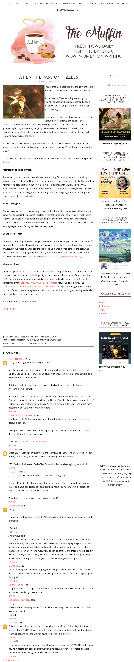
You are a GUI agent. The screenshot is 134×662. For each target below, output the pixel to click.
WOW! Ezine (22, 3)
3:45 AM (12, 596)
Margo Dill (14, 565)
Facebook (104, 302)
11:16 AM (13, 562)
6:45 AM (12, 468)
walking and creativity (38, 340)
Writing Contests (72, 3)
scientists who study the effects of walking (61, 256)
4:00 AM (12, 411)
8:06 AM (12, 618)
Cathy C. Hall (10, 309)
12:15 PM (13, 581)
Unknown (13, 449)
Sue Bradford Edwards (19, 599)
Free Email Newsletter (67, 10)
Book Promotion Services (114, 3)
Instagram (104, 306)
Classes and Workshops (45, 3)
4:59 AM (12, 445)
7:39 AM (12, 501)
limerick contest (39, 282)
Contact (91, 3)
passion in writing (29, 337)
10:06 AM (13, 532)
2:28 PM (12, 656)
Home (8, 3)
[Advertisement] (115, 418)
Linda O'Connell (16, 584)
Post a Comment (11, 660)
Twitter (102, 309)
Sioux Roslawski (16, 358)
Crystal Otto (14, 505)
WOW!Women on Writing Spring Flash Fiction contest (29, 286)
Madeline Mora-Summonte (22, 415)
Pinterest (103, 313)
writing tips (39, 343)
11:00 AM (13, 637)
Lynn (11, 641)
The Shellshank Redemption (34, 441)
